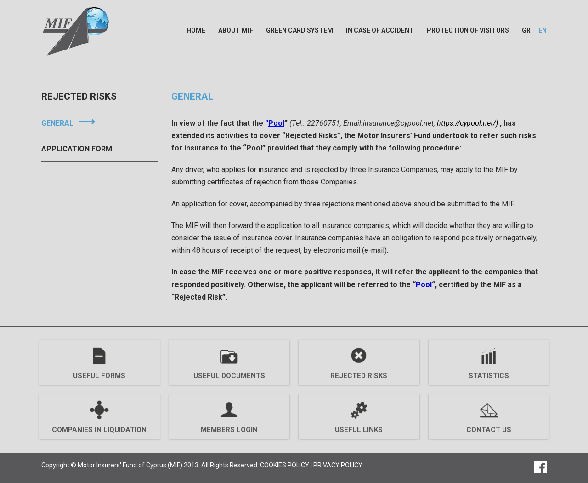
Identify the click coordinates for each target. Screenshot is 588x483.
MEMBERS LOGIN (229, 430)
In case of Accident (380, 30)
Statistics (489, 376)
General (57, 123)
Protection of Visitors (468, 30)
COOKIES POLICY (284, 465)
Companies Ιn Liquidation (99, 430)
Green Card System (299, 30)
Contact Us (488, 430)
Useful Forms (99, 376)
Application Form (76, 148)
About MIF (235, 30)
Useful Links (359, 430)
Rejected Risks (358, 376)
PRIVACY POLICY (337, 465)
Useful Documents (229, 376)
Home (196, 30)
